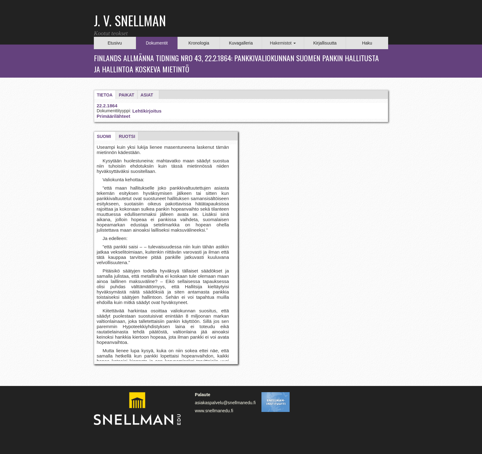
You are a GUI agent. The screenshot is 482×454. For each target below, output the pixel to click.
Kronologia (198, 43)
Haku (367, 43)
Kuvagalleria (241, 43)
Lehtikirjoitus (146, 111)
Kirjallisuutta (324, 43)
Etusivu (114, 43)
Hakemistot (283, 43)
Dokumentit (157, 43)
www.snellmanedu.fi (214, 410)
